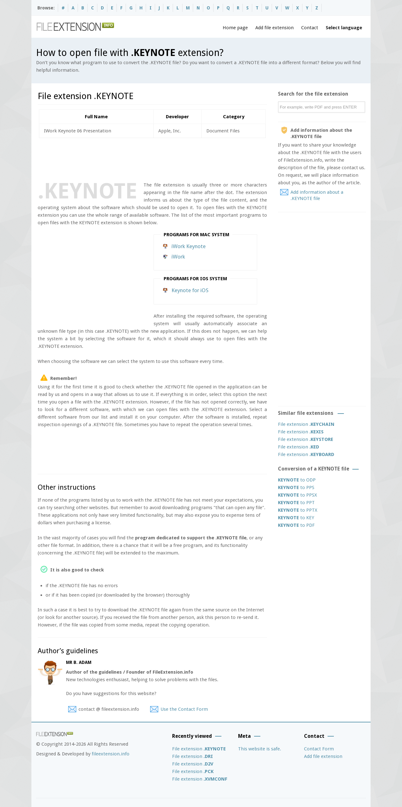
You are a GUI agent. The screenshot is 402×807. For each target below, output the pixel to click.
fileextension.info (110, 754)
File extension (306, 424)
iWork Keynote (188, 246)
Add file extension (274, 28)
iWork (178, 256)
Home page (235, 28)
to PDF (296, 525)
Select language (344, 28)
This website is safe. (259, 749)
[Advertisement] (152, 158)
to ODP (297, 480)
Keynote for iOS (190, 290)
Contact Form (319, 749)
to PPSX (297, 495)
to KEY (296, 517)
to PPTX (297, 510)
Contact (309, 28)
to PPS (296, 487)
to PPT (296, 502)
